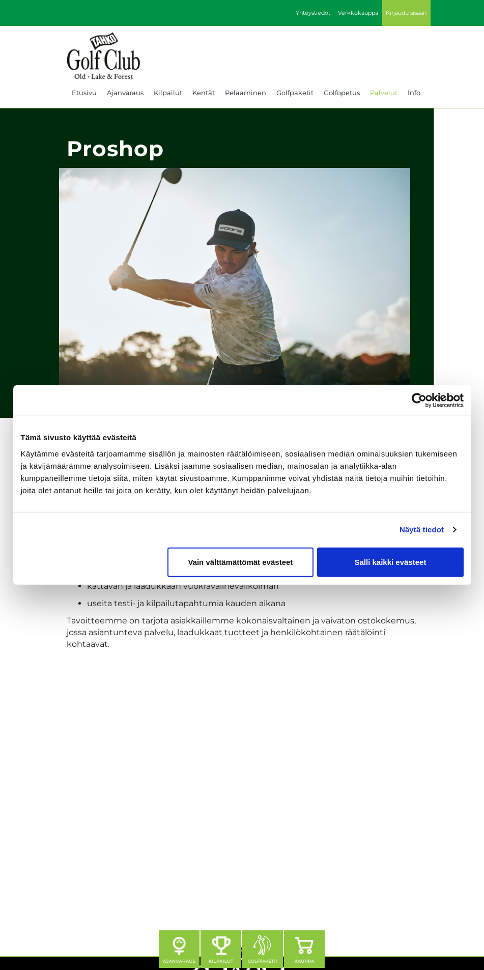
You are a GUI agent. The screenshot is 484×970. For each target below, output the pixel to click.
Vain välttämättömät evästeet (240, 561)
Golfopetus (342, 93)
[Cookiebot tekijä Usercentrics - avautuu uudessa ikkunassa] (419, 400)
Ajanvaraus (125, 93)
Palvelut (383, 93)
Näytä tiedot (422, 529)
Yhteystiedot (313, 12)
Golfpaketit (295, 93)
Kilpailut (168, 93)
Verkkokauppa (358, 12)
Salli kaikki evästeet (390, 561)
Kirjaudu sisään (406, 12)
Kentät (203, 93)
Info (414, 93)
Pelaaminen (245, 93)
